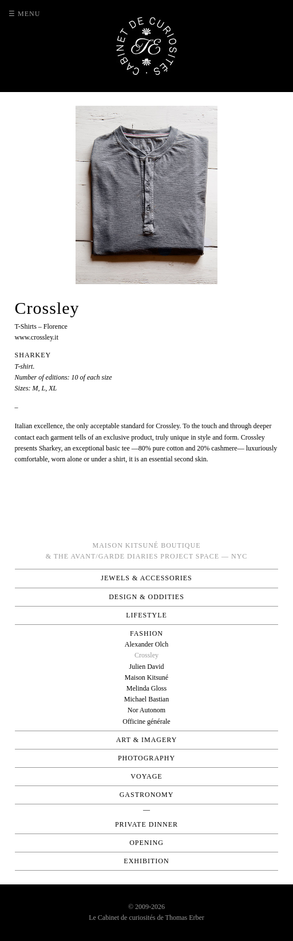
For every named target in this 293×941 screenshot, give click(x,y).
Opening (146, 843)
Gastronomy (147, 795)
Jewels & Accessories (146, 578)
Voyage (146, 776)
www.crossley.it (36, 337)
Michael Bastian (146, 699)
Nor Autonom (146, 710)
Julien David (146, 667)
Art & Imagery (146, 740)
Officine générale (146, 721)
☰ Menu (24, 14)
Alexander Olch (146, 644)
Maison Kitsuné (146, 677)
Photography (146, 758)
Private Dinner (146, 824)
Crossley (146, 655)
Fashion (146, 633)
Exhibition (146, 861)
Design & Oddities (146, 597)
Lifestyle (146, 615)
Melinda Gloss (146, 688)
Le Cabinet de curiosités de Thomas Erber (146, 918)
